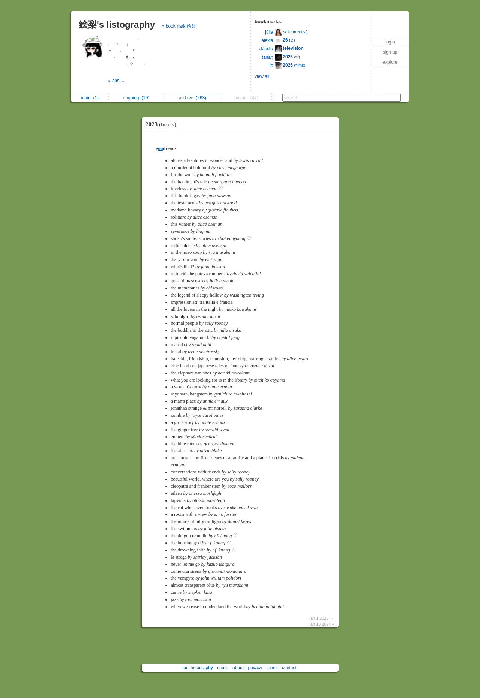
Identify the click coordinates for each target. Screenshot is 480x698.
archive (192, 97)
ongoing (136, 97)
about (238, 667)
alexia (267, 40)
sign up (390, 52)
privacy (255, 667)
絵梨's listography (117, 24)
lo (271, 65)
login (389, 42)
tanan (267, 57)
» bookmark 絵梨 (179, 26)
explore (389, 62)
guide (222, 667)
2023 (163, 124)
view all (262, 76)
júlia (269, 32)
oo (160, 148)
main (90, 97)
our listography (198, 667)
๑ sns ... (117, 80)
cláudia (266, 48)
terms (272, 667)
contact (289, 667)
